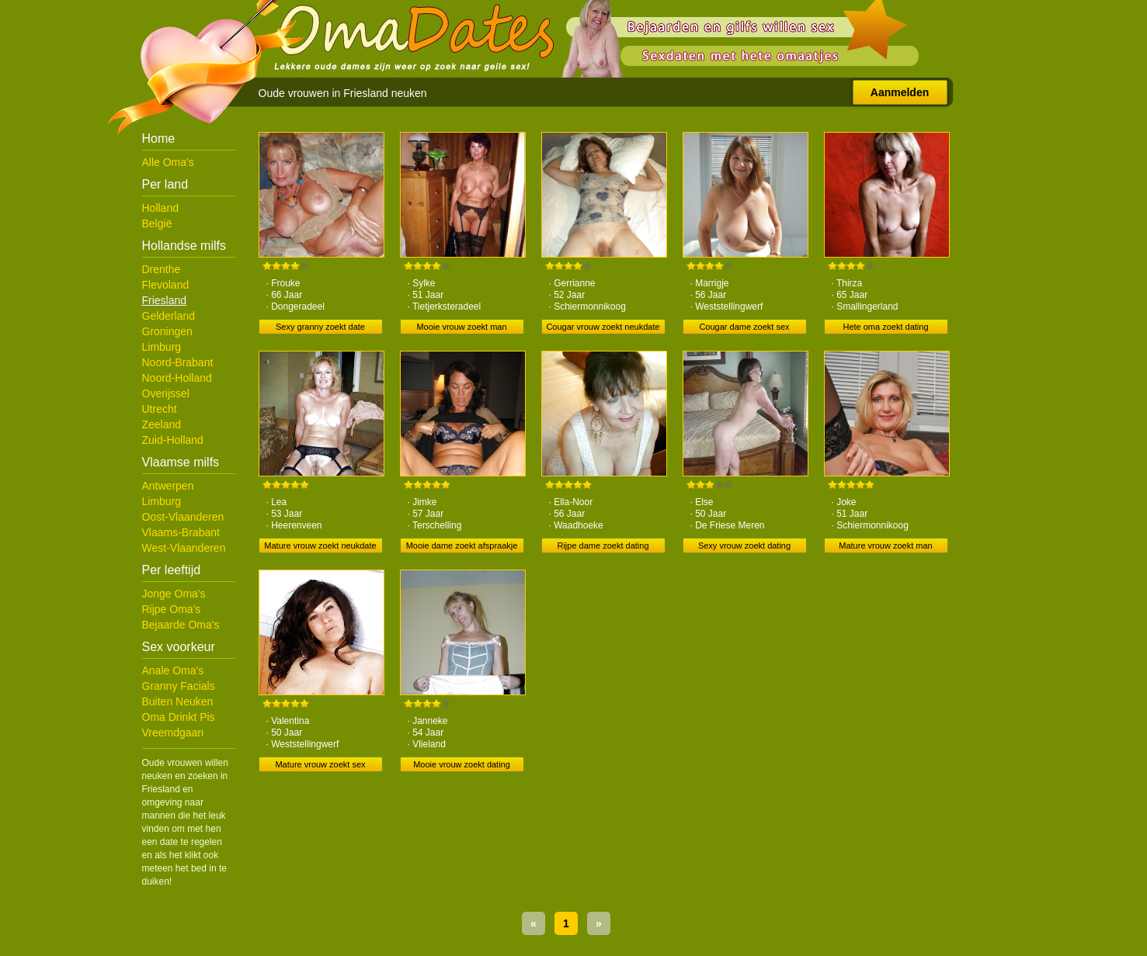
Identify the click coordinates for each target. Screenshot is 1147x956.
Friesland (164, 300)
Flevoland (165, 285)
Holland (160, 208)
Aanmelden (900, 92)
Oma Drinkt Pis (178, 717)
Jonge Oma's (174, 593)
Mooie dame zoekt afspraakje (462, 545)
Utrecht (159, 409)
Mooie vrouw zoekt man (461, 326)
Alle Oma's (168, 162)
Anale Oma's (173, 670)
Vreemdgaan (173, 732)
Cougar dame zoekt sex (744, 326)
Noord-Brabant (178, 362)
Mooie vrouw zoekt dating (461, 764)
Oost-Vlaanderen (183, 517)
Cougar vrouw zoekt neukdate (602, 326)
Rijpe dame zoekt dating (602, 545)
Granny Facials (178, 686)
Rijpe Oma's (171, 609)
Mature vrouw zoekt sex (320, 764)
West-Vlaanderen (184, 548)
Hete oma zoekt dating (885, 326)
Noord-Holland (177, 378)
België (157, 223)
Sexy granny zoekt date (320, 326)
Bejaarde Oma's (181, 624)
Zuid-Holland (172, 440)
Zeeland (162, 424)
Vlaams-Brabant (181, 532)
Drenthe (161, 269)
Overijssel (165, 393)
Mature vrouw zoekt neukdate (320, 545)
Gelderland (169, 316)
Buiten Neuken (178, 701)
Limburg (162, 347)
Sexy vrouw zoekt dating (744, 545)
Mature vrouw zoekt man (885, 545)
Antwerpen (168, 486)
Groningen (167, 331)
